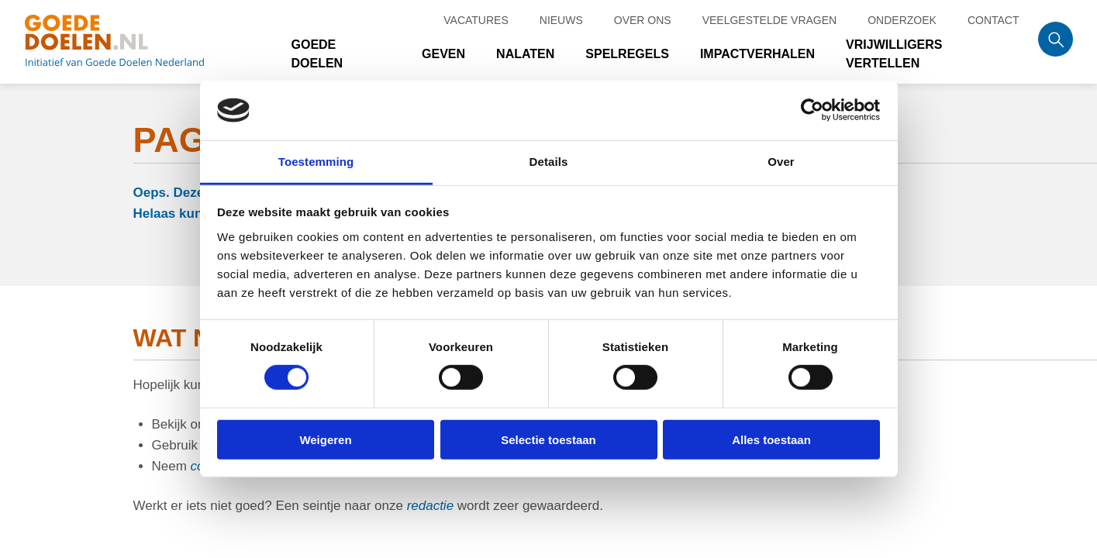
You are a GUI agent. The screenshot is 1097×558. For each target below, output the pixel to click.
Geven (443, 53)
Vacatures (476, 20)
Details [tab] (549, 161)
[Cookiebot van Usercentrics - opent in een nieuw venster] (812, 110)
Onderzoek (902, 20)
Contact (993, 20)
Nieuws (561, 20)
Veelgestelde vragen (769, 20)
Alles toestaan (771, 439)
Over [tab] (781, 161)
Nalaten (525, 53)
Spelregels (627, 53)
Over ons (642, 20)
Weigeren (325, 439)
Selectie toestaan (548, 439)
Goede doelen (133, 42)
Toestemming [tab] (316, 161)
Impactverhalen (757, 53)
